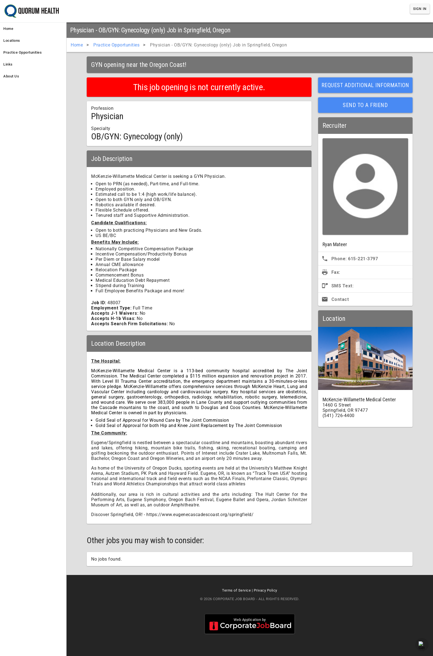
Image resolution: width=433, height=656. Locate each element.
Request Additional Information (365, 85)
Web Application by (249, 624)
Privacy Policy (265, 590)
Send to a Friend (365, 105)
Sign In (420, 9)
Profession (102, 108)
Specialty (100, 128)
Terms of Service (236, 590)
